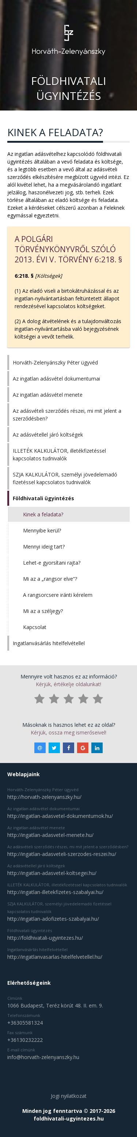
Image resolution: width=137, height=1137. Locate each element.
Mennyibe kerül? (42, 530)
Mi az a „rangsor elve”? (50, 578)
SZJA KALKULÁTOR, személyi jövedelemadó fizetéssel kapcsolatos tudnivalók (65, 478)
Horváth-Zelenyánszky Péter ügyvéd (55, 362)
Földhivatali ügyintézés (43, 498)
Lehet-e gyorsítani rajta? (51, 562)
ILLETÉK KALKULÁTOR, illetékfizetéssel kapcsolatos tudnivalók (59, 454)
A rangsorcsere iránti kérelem (57, 594)
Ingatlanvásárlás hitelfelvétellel (49, 643)
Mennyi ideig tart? (44, 546)
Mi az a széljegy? (43, 610)
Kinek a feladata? (43, 514)
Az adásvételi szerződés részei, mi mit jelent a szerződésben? (67, 414)
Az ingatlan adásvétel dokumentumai (56, 378)
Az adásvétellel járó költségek (48, 434)
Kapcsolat (34, 627)
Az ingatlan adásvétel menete (48, 394)
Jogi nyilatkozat (69, 1095)
